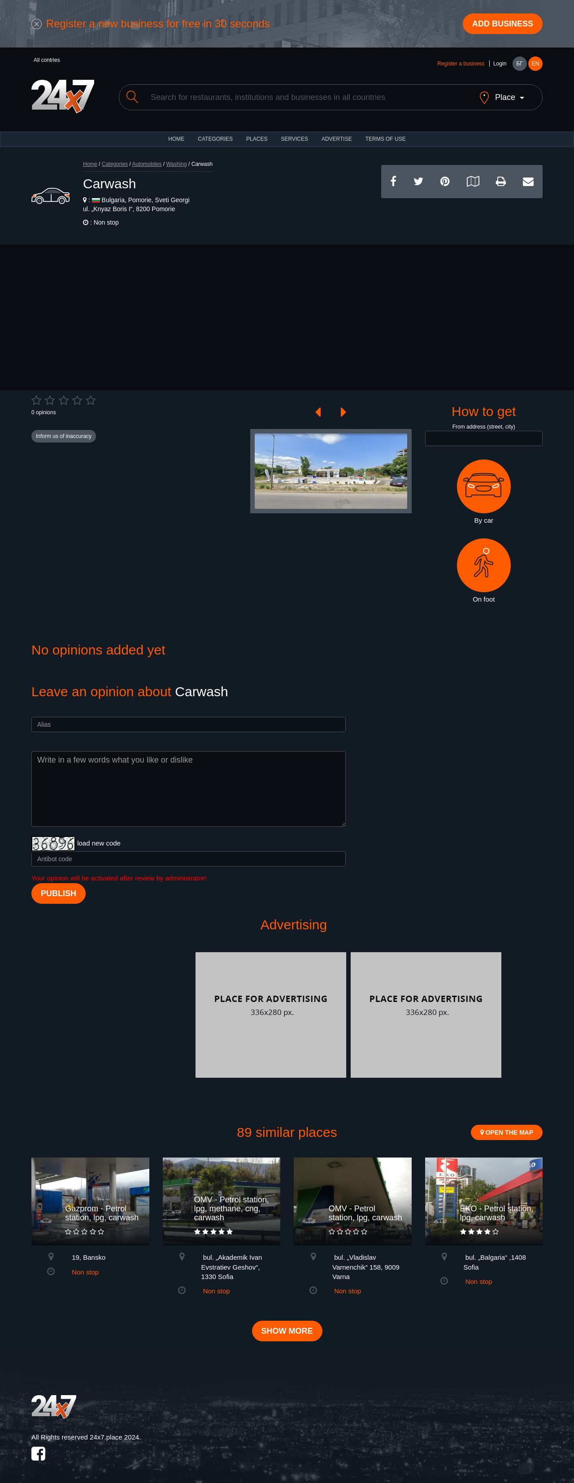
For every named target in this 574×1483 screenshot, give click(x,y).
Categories (115, 164)
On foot (484, 570)
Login (499, 64)
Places (256, 139)
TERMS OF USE (385, 139)
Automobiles (146, 164)
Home (90, 164)
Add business (502, 23)
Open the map (506, 1132)
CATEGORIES (215, 139)
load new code (99, 843)
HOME (176, 139)
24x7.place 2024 (114, 1437)
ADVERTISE (337, 139)
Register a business (460, 64)
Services (294, 139)
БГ (519, 64)
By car (484, 492)
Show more (287, 1331)
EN (535, 64)
